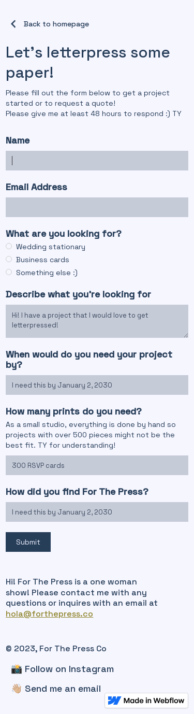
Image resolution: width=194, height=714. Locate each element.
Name (17, 140)
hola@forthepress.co (49, 613)
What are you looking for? (65, 234)
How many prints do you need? (75, 411)
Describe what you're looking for (78, 294)
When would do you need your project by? (89, 359)
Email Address (36, 187)
